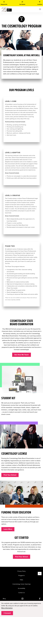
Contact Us (21, 592)
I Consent (7, 613)
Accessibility (21, 588)
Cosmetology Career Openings (21, 584)
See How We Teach (21, 355)
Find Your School (10, 475)
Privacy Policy (21, 571)
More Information (7, 608)
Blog (4, 598)
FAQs (21, 580)
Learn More (8, 529)
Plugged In (21, 575)
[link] (4, 3)
